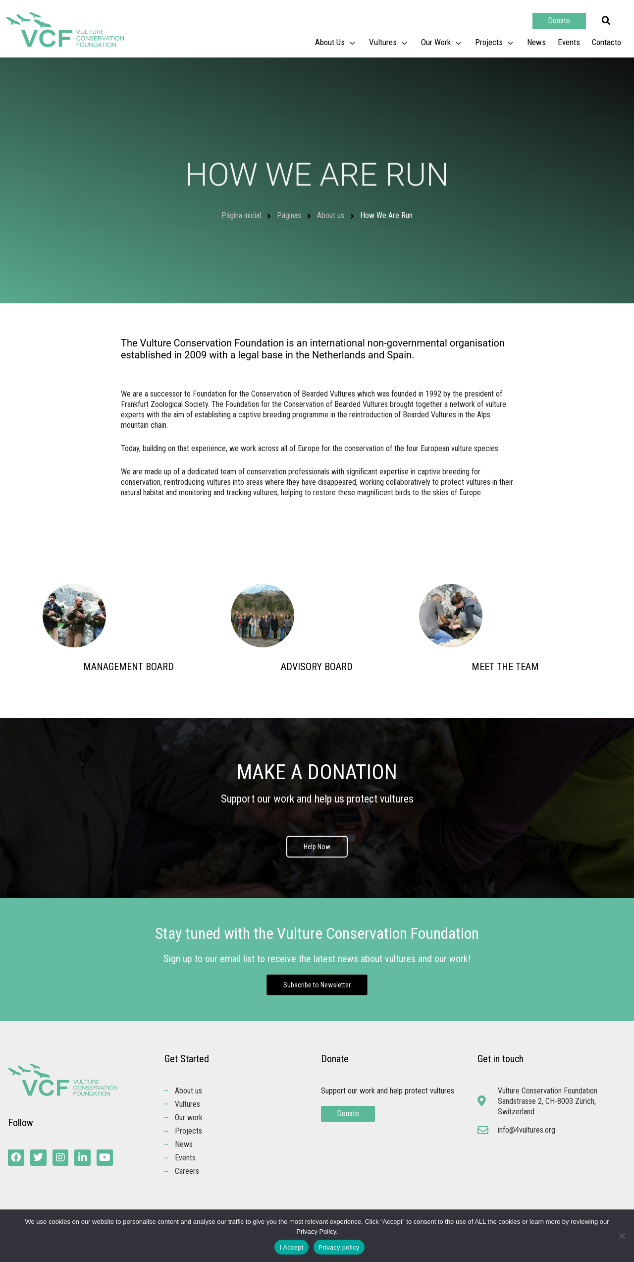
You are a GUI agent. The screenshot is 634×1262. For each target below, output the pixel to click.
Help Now (317, 847)
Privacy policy (339, 1247)
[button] (606, 21)
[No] (622, 1236)
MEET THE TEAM (505, 667)
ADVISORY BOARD (317, 667)
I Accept (291, 1247)
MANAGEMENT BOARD (128, 667)
